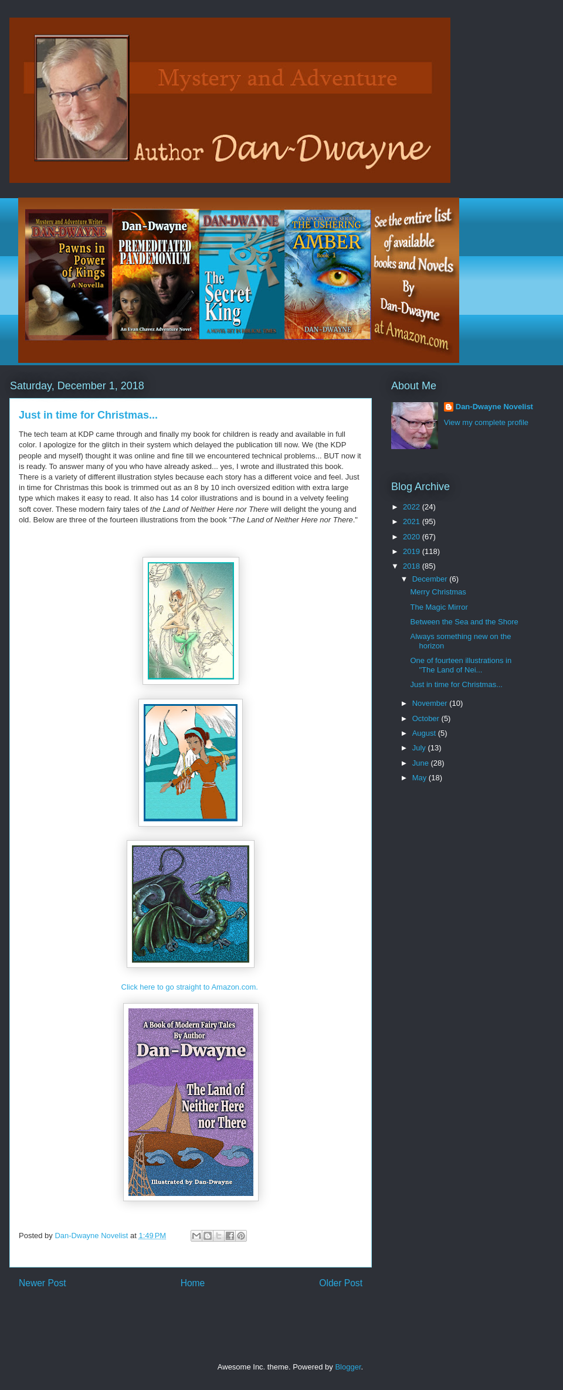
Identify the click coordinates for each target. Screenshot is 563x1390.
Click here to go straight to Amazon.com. (190, 987)
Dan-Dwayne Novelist (494, 406)
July (420, 747)
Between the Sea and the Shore (464, 621)
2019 (412, 551)
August (425, 733)
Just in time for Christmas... (456, 684)
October (427, 718)
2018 (412, 566)
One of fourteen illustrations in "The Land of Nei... (460, 665)
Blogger (348, 1366)
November (431, 703)
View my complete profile (486, 422)
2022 (412, 506)
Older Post (340, 1283)
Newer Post (42, 1283)
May (420, 777)
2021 (412, 521)
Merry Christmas (438, 591)
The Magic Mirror (438, 607)
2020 (412, 536)
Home (193, 1283)
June (421, 763)
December (431, 579)
